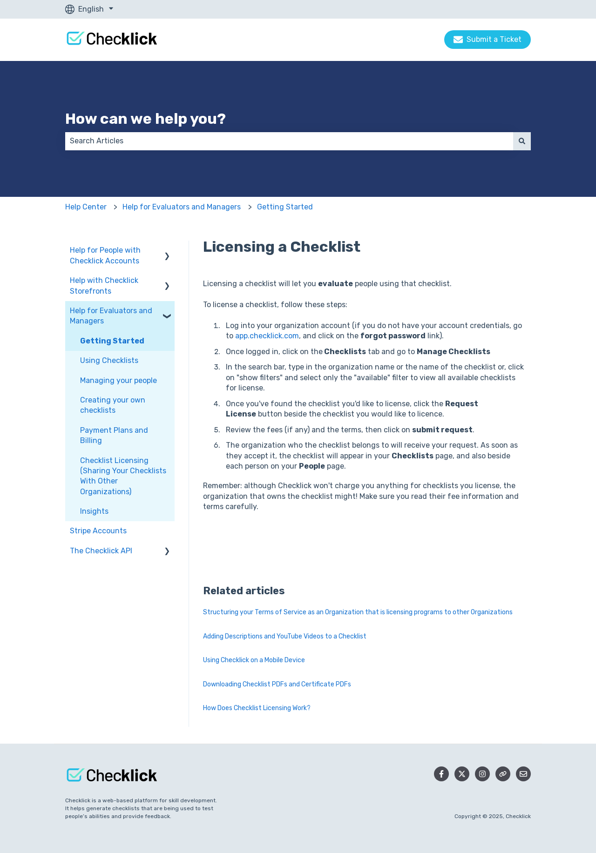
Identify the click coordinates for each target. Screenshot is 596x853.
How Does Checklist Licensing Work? (257, 708)
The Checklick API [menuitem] (101, 550)
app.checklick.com (267, 335)
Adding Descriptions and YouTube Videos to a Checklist (284, 636)
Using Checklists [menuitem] (109, 360)
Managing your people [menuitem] (118, 380)
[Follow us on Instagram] (482, 773)
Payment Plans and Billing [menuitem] (114, 435)
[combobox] (289, 141)
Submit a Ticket (488, 39)
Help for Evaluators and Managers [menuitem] (111, 315)
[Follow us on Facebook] (441, 773)
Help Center (86, 206)
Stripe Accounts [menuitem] (98, 530)
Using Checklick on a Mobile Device (254, 660)
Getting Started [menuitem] (112, 340)
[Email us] (523, 773)
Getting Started (285, 206)
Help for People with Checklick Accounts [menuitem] (105, 255)
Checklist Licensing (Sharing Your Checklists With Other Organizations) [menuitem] (123, 476)
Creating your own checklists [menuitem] (112, 405)
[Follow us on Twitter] (461, 773)
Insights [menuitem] (94, 511)
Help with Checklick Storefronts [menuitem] (104, 285)
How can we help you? (145, 119)
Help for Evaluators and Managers (181, 206)
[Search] (522, 141)
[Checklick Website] (502, 773)
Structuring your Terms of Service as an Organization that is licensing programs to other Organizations (358, 612)
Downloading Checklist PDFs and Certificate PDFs (277, 684)
